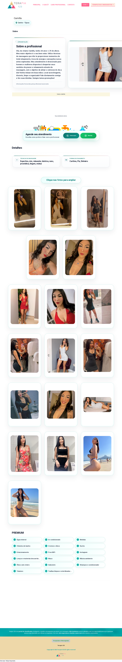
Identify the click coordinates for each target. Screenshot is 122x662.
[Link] (17, 4)
